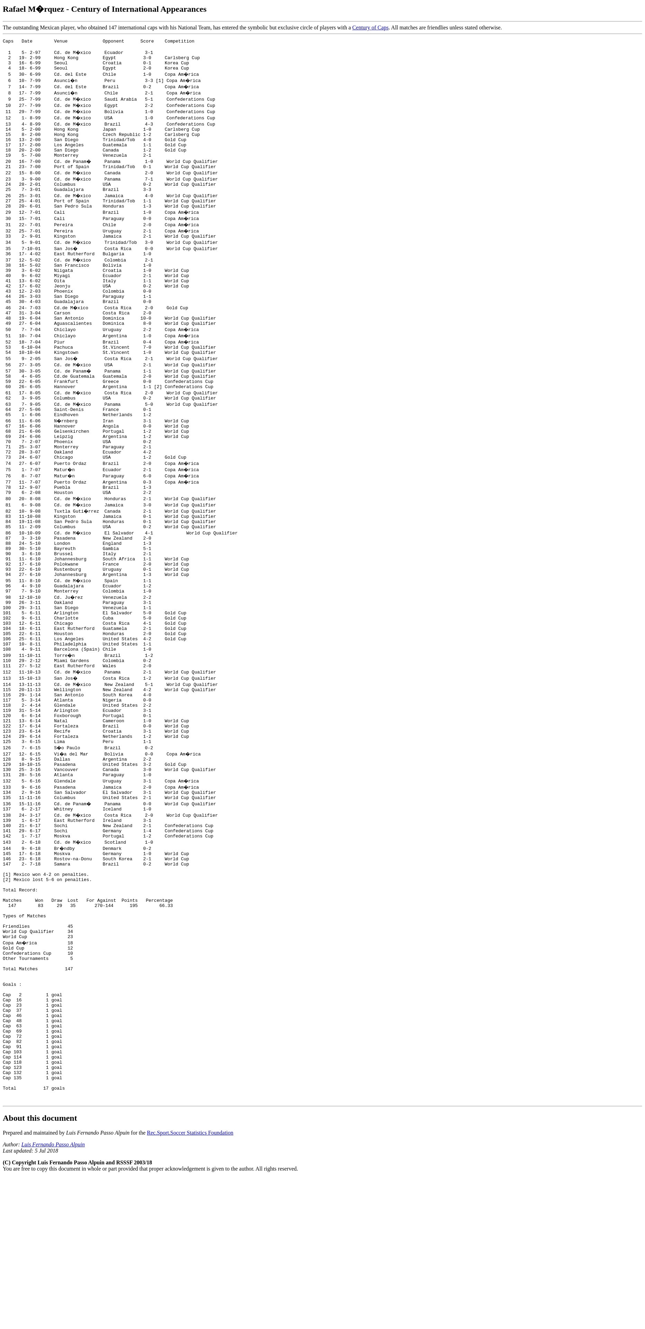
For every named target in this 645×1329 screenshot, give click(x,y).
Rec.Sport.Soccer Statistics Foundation (190, 1278)
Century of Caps (370, 27)
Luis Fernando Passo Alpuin (53, 1290)
